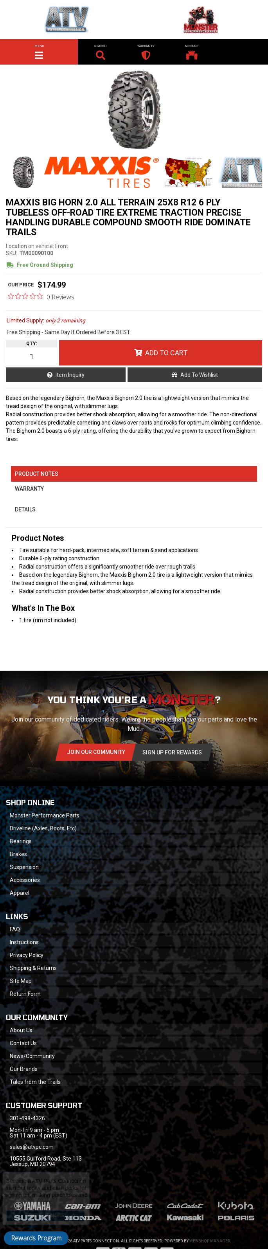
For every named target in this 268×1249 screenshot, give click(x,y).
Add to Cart (166, 353)
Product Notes (36, 474)
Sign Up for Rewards (172, 752)
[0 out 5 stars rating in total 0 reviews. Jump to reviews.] (41, 296)
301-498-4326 (27, 1118)
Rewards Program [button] (36, 1238)
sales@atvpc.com (32, 1147)
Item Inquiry (70, 375)
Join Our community (96, 752)
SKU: (11, 253)
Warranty (29, 489)
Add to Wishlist (199, 375)
